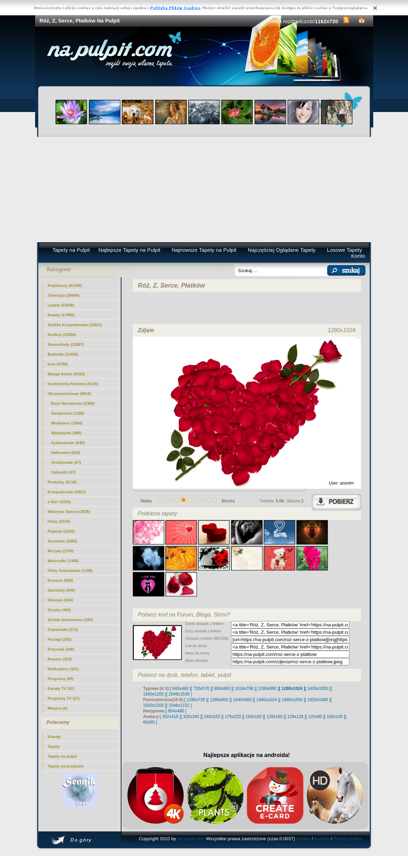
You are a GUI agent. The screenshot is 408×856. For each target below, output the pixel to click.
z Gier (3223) (59, 502)
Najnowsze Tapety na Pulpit (204, 250)
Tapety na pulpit (62, 756)
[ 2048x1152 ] (179, 705)
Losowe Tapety (344, 250)
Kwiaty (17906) (61, 315)
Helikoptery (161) (63, 669)
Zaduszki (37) (63, 472)
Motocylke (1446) (63, 561)
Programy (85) (61, 679)
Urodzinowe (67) (66, 462)
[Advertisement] (204, 189)
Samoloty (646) (61, 590)
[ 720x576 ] (201, 688)
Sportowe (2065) (63, 541)
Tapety (54, 746)
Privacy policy (347, 838)
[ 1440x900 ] (242, 699)
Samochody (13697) (66, 344)
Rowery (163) (60, 659)
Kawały (54, 737)
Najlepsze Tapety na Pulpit (129, 250)
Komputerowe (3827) (67, 492)
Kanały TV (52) (61, 688)
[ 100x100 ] (334, 716)
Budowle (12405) (63, 354)
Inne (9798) (58, 364)
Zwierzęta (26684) (64, 295)
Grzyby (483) (59, 610)
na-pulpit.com (191, 838)
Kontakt (322, 838)
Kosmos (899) (60, 580)
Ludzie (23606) (61, 305)
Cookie (303, 838)
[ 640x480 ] (180, 688)
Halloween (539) (65, 452)
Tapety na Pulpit (71, 250)
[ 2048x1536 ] (179, 694)
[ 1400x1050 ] (318, 688)
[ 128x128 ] (295, 716)
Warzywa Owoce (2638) (69, 511)
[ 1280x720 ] (196, 699)
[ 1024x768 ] (244, 688)
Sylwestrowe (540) (68, 443)
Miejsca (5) (57, 708)
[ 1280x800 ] (219, 699)
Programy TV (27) (64, 698)
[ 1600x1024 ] (266, 699)
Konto (358, 256)
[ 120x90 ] (315, 716)
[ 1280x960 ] (267, 688)
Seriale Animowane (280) (70, 620)
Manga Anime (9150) (66, 374)
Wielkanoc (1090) (67, 423)
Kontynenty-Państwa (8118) (73, 384)
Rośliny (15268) (62, 334)
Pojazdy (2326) (61, 531)
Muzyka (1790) (61, 551)
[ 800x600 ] (222, 688)
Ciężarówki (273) (63, 629)
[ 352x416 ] (170, 716)
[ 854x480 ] (176, 711)
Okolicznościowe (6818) (69, 393)
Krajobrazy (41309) (65, 285)
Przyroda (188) (61, 649)
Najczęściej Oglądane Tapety (282, 250)
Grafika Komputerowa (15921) (75, 325)
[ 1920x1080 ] (318, 699)
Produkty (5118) (62, 482)
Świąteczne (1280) (67, 413)
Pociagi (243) (60, 639)
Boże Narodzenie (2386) (72, 403)
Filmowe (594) (60, 600)
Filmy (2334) (59, 521)
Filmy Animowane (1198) (70, 570)
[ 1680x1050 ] (292, 699)
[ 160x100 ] (253, 716)
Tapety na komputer (66, 766)
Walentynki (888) (66, 433)
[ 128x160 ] (274, 716)
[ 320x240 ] (190, 716)
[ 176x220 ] (232, 716)
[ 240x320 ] (212, 716)
